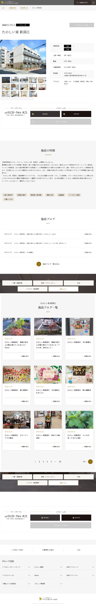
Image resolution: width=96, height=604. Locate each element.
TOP (3, 8)
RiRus (36, 575)
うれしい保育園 (39, 584)
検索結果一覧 (24, 8)
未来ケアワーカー (72, 575)
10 (60, 461)
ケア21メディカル (8, 575)
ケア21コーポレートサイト (11, 567)
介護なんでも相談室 (9, 584)
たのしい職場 (38, 567)
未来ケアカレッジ (72, 567)
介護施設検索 (12, 8)
